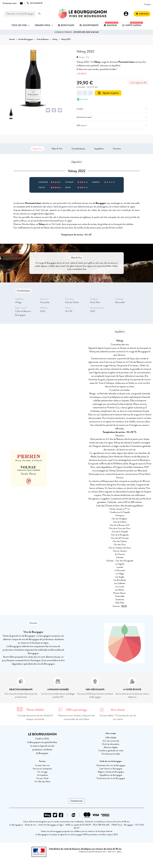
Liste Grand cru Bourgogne (110, 768)
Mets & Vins (57, 148)
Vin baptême (42, 775)
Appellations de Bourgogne (110, 775)
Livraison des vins (42, 765)
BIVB (124, 606)
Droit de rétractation (110, 744)
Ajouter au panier (108, 93)
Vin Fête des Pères (42, 781)
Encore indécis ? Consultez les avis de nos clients (118, 717)
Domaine (117, 148)
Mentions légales (111, 747)
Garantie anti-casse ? (113, 117)
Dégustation (37, 148)
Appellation (99, 148)
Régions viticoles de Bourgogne (111, 771)
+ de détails (82, 73)
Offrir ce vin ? (113, 125)
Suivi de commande (111, 740)
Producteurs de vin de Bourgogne (111, 778)
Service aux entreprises (42, 768)
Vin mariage (42, 771)
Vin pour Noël (42, 778)
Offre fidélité (110, 737)
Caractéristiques (78, 148)
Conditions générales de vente (110, 750)
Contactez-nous (76, 800)
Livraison (113, 108)
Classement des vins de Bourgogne (110, 765)
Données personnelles (111, 753)
